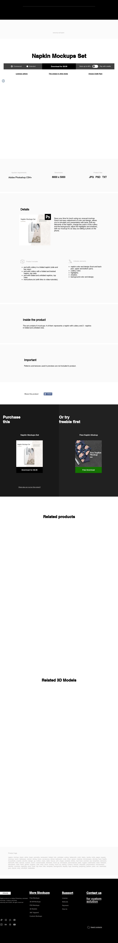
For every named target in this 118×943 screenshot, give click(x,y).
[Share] (48, 393)
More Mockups (39, 892)
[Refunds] (69, 902)
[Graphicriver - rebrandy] (10, 920)
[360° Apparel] (36, 912)
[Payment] (69, 905)
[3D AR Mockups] (36, 902)
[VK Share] (81, 394)
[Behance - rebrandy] (5, 924)
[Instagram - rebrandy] (1, 924)
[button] (59, 66)
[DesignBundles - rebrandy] (14, 920)
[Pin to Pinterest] (69, 394)
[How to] (69, 909)
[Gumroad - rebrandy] (5, 920)
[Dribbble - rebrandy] (10, 924)
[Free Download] (88, 470)
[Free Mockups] (36, 898)
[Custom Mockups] (36, 916)
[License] (69, 898)
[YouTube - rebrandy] (14, 924)
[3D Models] (36, 909)
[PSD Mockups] (36, 905)
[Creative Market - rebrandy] (1, 920)
